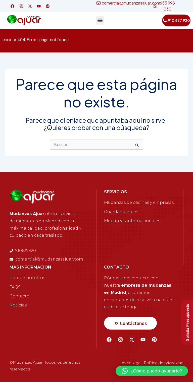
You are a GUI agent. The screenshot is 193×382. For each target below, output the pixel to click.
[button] (100, 20)
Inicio (8, 39)
